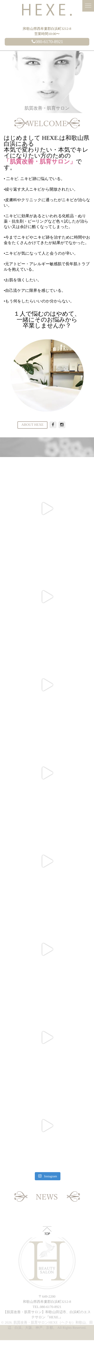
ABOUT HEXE (32, 425)
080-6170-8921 (47, 41)
